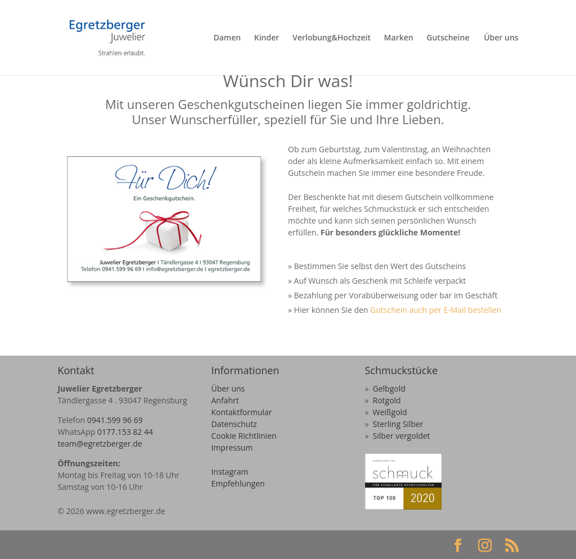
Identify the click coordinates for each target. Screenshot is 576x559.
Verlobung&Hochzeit (331, 38)
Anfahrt (224, 400)
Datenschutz (233, 424)
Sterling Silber (398, 424)
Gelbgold (389, 388)
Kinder (267, 38)
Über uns (501, 38)
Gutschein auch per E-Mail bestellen (434, 310)
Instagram (229, 471)
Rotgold (387, 400)
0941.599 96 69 (115, 420)
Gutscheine (447, 38)
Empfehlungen (237, 483)
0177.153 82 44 (125, 431)
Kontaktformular (241, 412)
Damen (227, 38)
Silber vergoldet (401, 435)
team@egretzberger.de (99, 443)
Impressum (232, 447)
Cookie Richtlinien (243, 435)
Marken (398, 38)
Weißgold (390, 412)
